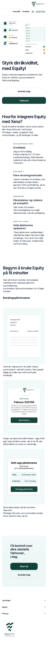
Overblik (16, 11)
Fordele (25, 11)
